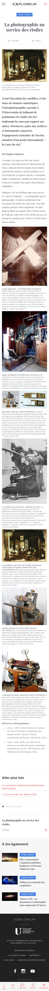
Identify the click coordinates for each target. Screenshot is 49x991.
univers (18, 806)
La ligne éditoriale (17, 955)
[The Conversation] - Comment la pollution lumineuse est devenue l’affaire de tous (31, 864)
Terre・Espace (25, 14)
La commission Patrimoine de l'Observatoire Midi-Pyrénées (23, 787)
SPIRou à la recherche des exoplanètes (32, 884)
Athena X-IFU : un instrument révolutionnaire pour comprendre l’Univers (33, 902)
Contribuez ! (35, 955)
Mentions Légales (25, 979)
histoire (9, 806)
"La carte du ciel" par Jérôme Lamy (19, 794)
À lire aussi (9, 960)
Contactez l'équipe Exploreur (31, 960)
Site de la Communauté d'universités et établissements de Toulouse (24, 942)
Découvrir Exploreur (24, 950)
